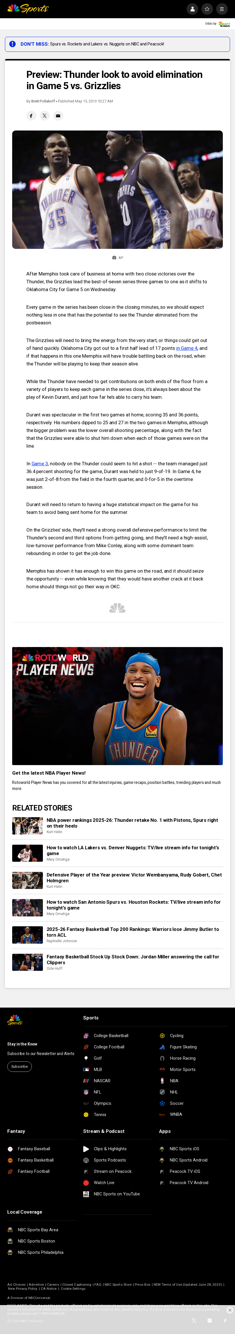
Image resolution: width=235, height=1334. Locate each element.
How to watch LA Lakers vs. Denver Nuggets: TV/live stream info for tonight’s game (133, 850)
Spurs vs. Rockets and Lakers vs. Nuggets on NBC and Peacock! (107, 44)
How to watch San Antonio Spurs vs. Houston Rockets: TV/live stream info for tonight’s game (134, 905)
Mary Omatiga (58, 859)
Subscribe (19, 1066)
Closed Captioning (76, 1284)
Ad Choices (16, 1284)
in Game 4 (186, 348)
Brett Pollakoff (43, 101)
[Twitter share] (45, 116)
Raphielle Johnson (62, 941)
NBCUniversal (39, 1298)
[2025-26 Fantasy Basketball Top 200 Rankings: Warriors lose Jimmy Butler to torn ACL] (27, 935)
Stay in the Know (22, 1044)
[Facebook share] (31, 116)
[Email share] (58, 116)
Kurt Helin (54, 832)
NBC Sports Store (118, 1284)
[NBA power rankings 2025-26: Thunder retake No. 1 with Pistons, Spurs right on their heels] (27, 826)
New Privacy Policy (22, 1289)
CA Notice (49, 1289)
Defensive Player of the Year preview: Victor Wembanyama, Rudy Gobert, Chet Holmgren (134, 877)
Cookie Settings (73, 1289)
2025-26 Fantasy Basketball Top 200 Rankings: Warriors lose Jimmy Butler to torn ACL (133, 932)
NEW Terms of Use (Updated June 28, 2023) (188, 1284)
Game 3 (40, 463)
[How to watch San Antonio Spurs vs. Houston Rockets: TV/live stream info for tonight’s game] (27, 907)
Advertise (36, 1284)
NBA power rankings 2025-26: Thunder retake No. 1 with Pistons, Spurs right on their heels (132, 823)
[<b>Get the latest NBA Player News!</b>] (117, 706)
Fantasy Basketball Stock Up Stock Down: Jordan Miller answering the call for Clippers (133, 959)
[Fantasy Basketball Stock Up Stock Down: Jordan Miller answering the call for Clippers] (27, 962)
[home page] (28, 9)
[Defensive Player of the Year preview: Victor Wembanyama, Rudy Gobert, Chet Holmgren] (27, 880)
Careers (53, 1284)
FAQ (97, 1284)
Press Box (142, 1284)
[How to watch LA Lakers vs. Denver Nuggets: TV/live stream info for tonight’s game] (27, 853)
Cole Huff (54, 968)
